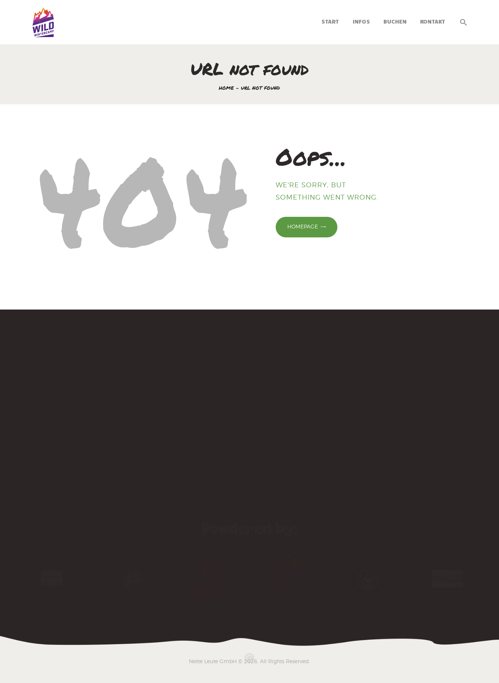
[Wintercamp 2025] (249, 397)
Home (226, 87)
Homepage (302, 226)
